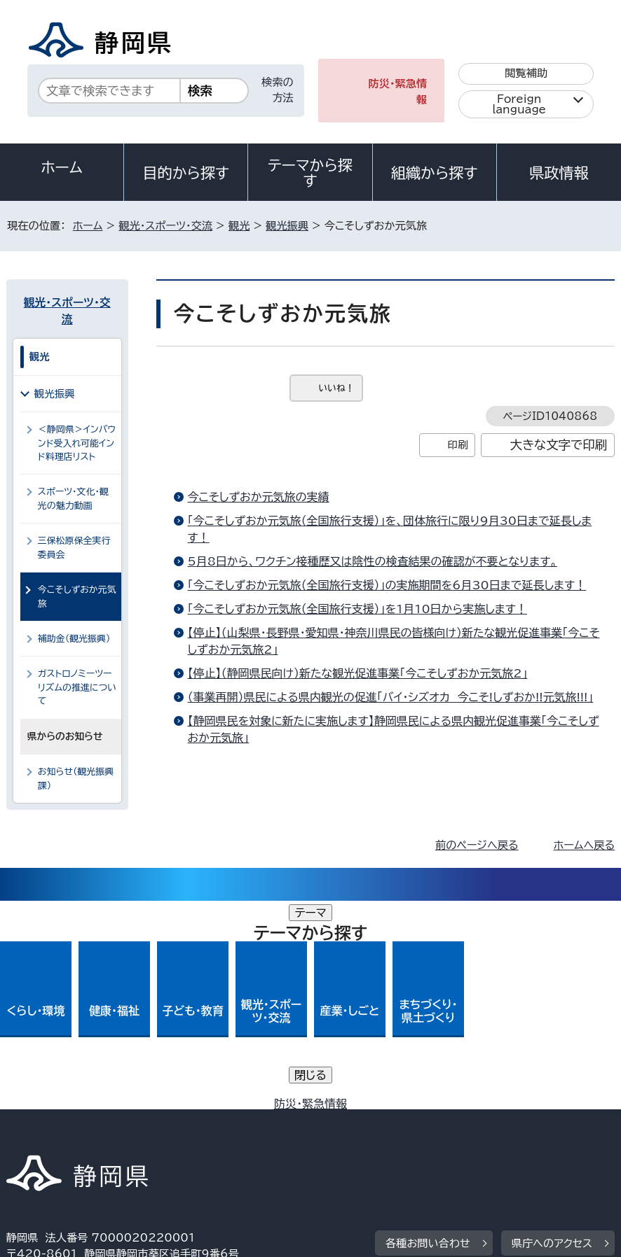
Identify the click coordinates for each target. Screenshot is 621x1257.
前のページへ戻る (477, 845)
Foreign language (519, 104)
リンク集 (370, 1137)
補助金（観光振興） (74, 638)
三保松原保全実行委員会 (74, 547)
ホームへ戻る (584, 845)
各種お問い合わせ (427, 1035)
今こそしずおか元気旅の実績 (258, 497)
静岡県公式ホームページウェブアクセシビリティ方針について (159, 1137)
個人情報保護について (228, 1121)
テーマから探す (310, 172)
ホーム (62, 167)
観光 (239, 225)
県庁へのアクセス (552, 1035)
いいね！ (337, 388)
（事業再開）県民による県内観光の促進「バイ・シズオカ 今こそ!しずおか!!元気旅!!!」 (391, 697)
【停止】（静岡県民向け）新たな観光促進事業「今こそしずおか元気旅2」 (358, 673)
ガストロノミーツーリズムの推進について (77, 687)
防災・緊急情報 (398, 91)
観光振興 (287, 225)
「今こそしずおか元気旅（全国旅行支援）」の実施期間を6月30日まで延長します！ (387, 585)
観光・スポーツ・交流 (165, 225)
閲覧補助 (526, 73)
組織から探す (434, 173)
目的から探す (185, 173)
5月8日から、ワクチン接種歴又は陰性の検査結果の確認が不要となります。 (373, 561)
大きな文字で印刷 (558, 445)
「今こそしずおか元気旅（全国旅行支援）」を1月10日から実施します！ (357, 609)
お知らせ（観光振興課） (76, 778)
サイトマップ (468, 1137)
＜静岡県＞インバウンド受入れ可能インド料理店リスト (77, 443)
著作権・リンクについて (71, 1121)
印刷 (458, 445)
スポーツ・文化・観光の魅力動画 (73, 498)
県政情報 (558, 173)
